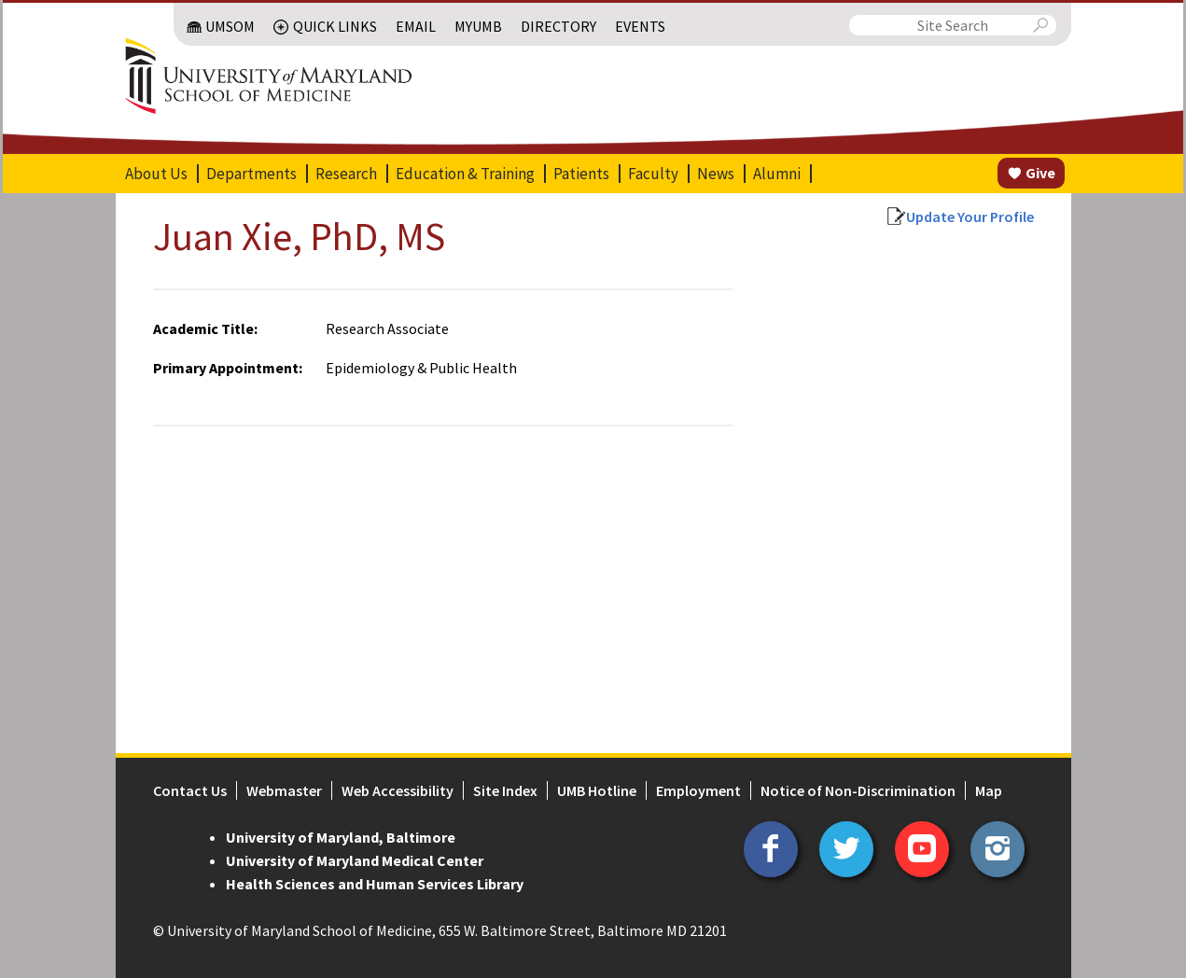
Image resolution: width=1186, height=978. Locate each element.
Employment (698, 790)
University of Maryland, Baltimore (340, 837)
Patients (581, 173)
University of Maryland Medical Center (354, 860)
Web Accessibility (397, 790)
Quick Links (335, 26)
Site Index (505, 790)
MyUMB (478, 26)
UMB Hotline (596, 790)
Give (1040, 172)
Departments (251, 173)
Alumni (777, 173)
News (715, 173)
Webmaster (284, 790)
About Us (156, 173)
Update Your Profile (970, 216)
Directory (558, 26)
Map (988, 790)
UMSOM (230, 26)
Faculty (653, 173)
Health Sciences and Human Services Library (374, 883)
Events (640, 26)
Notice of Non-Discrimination (858, 790)
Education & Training (465, 173)
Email (416, 26)
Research (346, 173)
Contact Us (190, 790)
